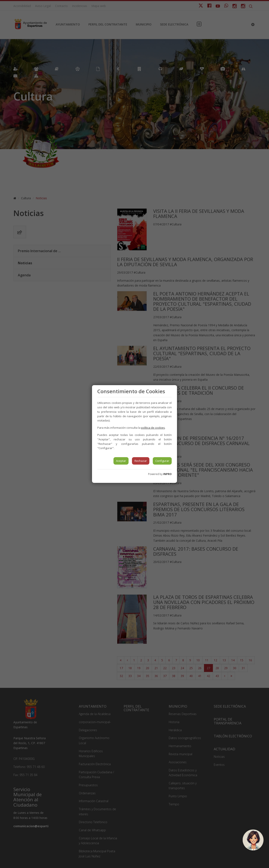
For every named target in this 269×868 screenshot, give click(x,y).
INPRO (167, 474)
